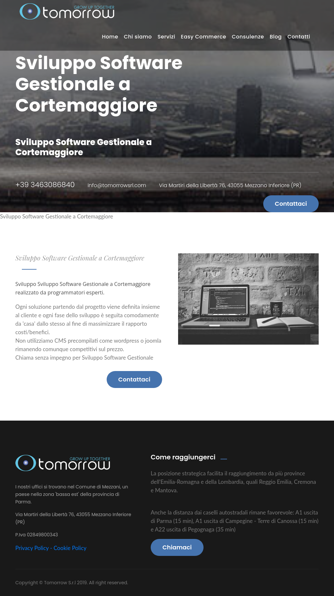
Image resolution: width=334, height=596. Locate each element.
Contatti (298, 36)
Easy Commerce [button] (203, 36)
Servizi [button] (166, 36)
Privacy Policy (32, 547)
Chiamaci (177, 547)
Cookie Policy (69, 547)
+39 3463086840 (45, 185)
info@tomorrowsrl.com (116, 185)
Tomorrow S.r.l (60, 582)
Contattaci (291, 204)
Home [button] (110, 36)
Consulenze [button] (248, 36)
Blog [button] (276, 36)
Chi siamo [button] (138, 36)
